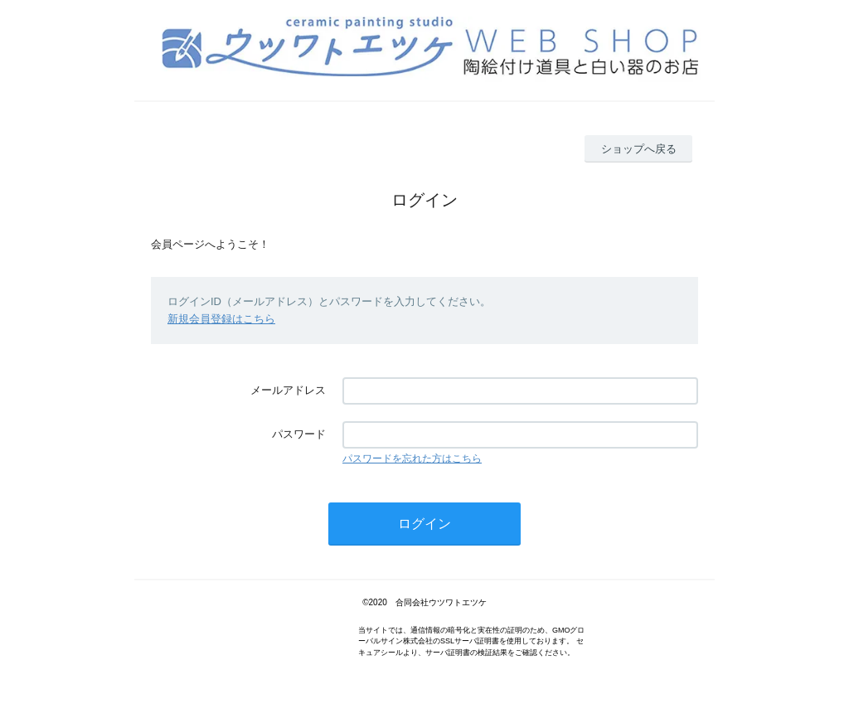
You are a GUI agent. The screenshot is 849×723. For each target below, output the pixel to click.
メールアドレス (288, 390)
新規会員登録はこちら (221, 319)
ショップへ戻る (639, 149)
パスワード (299, 434)
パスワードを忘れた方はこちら (412, 458)
